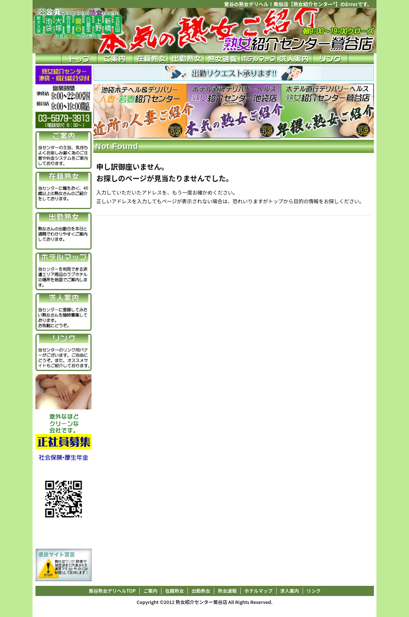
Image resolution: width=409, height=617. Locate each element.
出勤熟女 (200, 591)
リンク (314, 591)
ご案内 (150, 591)
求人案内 (289, 591)
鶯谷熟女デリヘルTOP (112, 591)
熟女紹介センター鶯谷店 (201, 602)
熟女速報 (227, 591)
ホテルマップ (258, 591)
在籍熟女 (174, 591)
